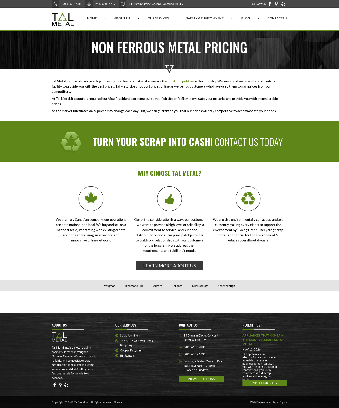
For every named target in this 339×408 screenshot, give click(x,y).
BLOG (245, 18)
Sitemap (118, 402)
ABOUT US (122, 18)
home (92, 18)
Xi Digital (282, 402)
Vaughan (109, 285)
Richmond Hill (134, 285)
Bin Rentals (127, 355)
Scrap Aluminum (130, 335)
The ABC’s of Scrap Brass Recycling (136, 343)
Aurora (157, 285)
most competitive (181, 81)
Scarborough (226, 285)
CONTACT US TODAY (188, 141)
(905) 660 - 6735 (100, 4)
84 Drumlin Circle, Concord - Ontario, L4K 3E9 (151, 4)
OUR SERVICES (158, 18)
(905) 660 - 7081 (66, 4)
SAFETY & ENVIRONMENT (205, 18)
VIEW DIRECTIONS (201, 379)
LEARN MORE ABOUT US (169, 265)
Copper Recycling (131, 350)
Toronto (177, 285)
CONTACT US (277, 18)
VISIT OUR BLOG (265, 383)
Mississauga (200, 285)
